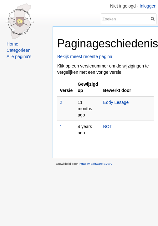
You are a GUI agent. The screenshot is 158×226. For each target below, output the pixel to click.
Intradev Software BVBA (95, 163)
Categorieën (18, 50)
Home (12, 43)
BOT (107, 126)
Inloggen (148, 5)
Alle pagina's (19, 56)
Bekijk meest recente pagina (84, 56)
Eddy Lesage (116, 102)
